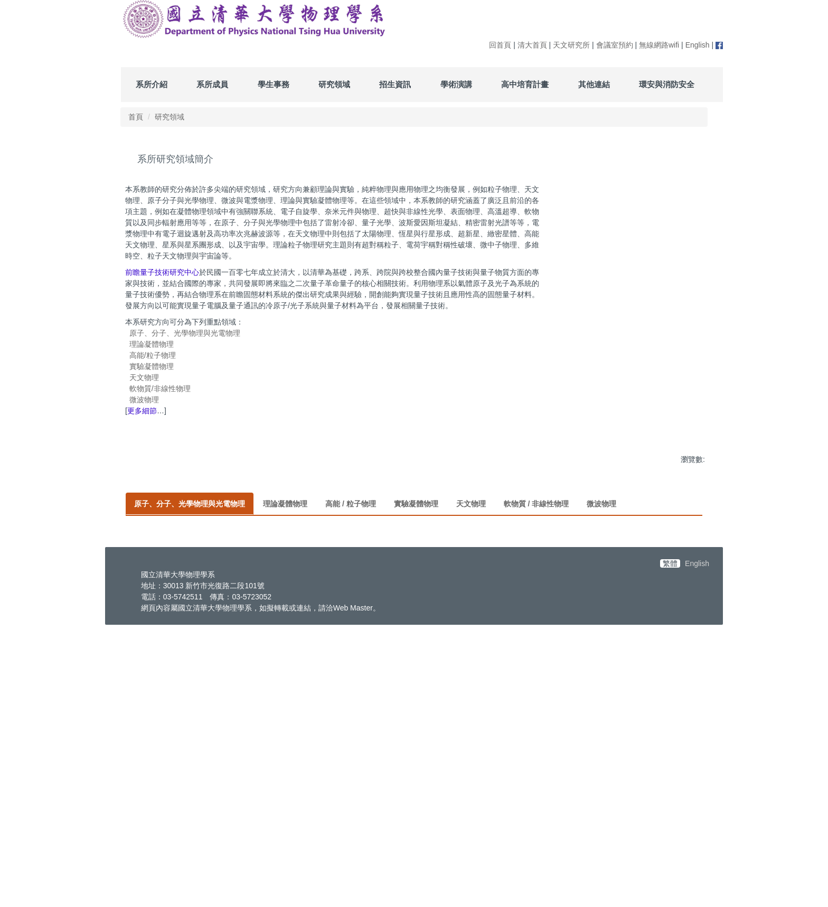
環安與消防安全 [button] (666, 84)
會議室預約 (614, 45)
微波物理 (144, 399)
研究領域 (169, 117)
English (697, 45)
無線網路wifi (659, 45)
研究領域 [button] (334, 84)
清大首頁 (532, 45)
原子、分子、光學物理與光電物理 (184, 333)
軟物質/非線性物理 (160, 388)
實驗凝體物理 (151, 366)
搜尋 (699, 28)
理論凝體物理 (151, 344)
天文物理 (144, 377)
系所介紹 (151, 84)
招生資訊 (395, 84)
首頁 (135, 117)
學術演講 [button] (456, 84)
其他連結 (594, 84)
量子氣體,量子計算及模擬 (262, 748)
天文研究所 (571, 45)
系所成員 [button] (212, 84)
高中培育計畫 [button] (525, 84)
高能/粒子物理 (152, 355)
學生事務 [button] (273, 84)
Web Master (353, 887)
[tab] (189, 515)
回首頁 (500, 45)
